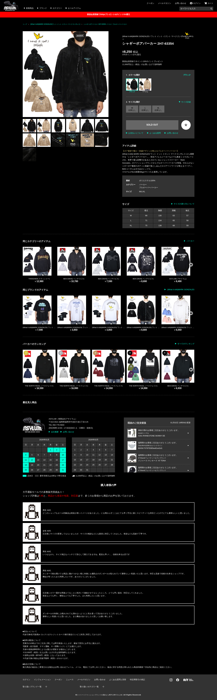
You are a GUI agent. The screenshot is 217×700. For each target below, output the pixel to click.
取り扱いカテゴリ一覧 (89, 687)
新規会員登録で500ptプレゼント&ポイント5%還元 (108, 14)
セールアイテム (74, 8)
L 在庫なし (145, 109)
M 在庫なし (132, 109)
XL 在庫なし (158, 109)
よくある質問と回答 (117, 679)
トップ (25, 24)
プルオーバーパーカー (148, 187)
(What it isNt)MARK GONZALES (180, 289)
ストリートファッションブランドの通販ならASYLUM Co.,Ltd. (100, 695)
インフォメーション (42, 679)
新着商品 (30, 8)
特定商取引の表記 (137, 679)
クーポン (150, 3)
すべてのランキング (186, 344)
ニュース (69, 679)
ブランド (43, 8)
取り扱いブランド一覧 (32, 687)
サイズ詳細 (186, 102)
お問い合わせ (180, 3)
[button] (105, 74)
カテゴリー (57, 8)
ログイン (26, 679)
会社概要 (55, 432)
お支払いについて (135, 133)
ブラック (132, 85)
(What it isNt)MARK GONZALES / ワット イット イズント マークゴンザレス (154, 36)
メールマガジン (164, 3)
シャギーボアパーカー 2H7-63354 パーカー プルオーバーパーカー (105, 24)
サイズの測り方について (184, 204)
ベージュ (145, 85)
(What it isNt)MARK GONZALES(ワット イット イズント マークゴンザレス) (55, 24)
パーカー (143, 185)
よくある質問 (155, 133)
